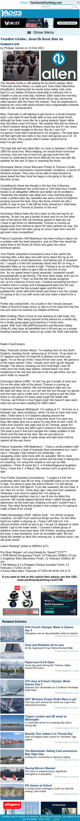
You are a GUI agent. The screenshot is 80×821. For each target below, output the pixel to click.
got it (56, 819)
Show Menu (40, 32)
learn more (44, 819)
